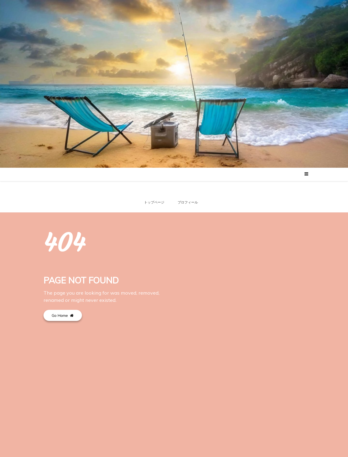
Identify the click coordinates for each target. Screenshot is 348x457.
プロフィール (188, 202)
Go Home (63, 315)
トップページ (154, 202)
